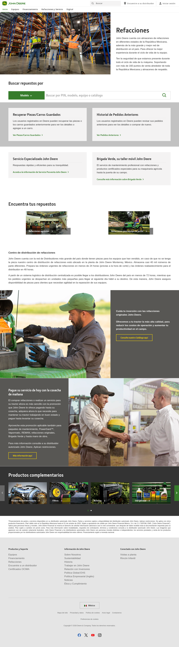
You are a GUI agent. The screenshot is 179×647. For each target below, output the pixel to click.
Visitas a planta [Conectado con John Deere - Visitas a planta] (128, 554)
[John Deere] (15, 3)
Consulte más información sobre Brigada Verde (119, 179)
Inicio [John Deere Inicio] (5, 9)
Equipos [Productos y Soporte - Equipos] (12, 554)
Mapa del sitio (62, 613)
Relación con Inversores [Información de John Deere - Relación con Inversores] (77, 569)
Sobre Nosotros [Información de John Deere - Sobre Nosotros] (72, 554)
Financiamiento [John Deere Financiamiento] (30, 9)
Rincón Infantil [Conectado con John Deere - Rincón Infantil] (127, 558)
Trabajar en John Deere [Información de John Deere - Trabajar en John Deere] (76, 565)
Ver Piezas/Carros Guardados (27, 134)
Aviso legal (106, 613)
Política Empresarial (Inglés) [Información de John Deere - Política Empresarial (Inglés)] (79, 576)
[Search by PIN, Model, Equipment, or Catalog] (108, 95)
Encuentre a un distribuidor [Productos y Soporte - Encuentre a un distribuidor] (22, 565)
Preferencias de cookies (89, 619)
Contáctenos (117, 613)
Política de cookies (93, 613)
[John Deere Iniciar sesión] (167, 3)
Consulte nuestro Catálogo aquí (136, 337)
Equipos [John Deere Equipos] (15, 9)
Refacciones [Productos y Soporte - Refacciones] (15, 562)
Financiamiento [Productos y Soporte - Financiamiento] (16, 558)
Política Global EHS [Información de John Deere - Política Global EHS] (74, 572)
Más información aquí (25, 456)
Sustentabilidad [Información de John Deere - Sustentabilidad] (72, 558)
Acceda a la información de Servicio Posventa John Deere (40, 171)
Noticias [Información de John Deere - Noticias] (68, 580)
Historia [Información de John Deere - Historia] (68, 562)
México (89, 605)
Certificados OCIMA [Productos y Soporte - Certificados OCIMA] (18, 569)
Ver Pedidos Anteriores (108, 134)
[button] (164, 95)
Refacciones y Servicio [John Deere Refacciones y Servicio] (52, 9)
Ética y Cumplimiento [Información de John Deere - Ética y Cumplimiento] (75, 583)
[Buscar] (105, 3)
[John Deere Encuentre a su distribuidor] (138, 3)
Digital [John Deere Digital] (70, 9)
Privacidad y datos (77, 613)
